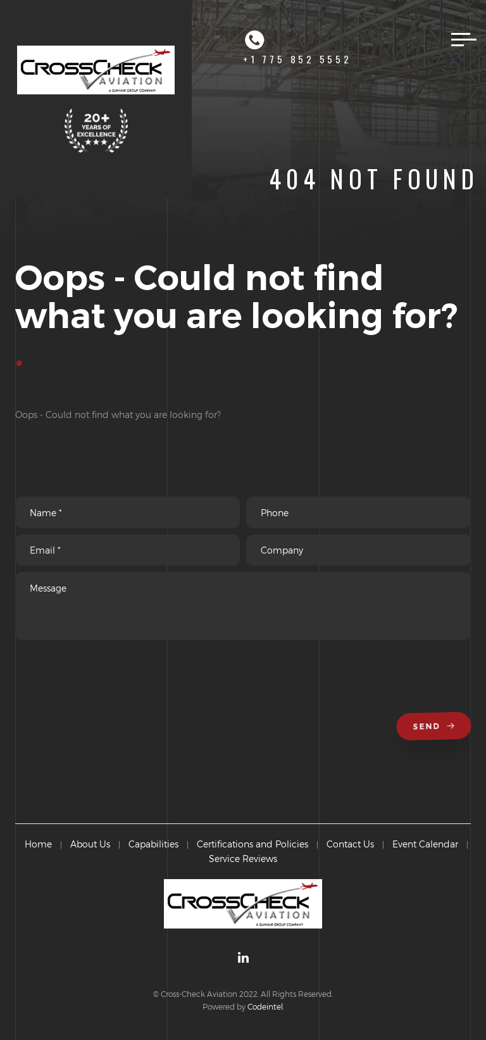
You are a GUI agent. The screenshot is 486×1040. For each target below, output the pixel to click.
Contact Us (350, 844)
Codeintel (265, 1006)
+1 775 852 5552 (297, 47)
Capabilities (153, 844)
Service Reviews (243, 858)
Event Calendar (425, 844)
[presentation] (111, 681)
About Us (90, 844)
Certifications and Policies (252, 844)
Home (38, 844)
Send (435, 726)
